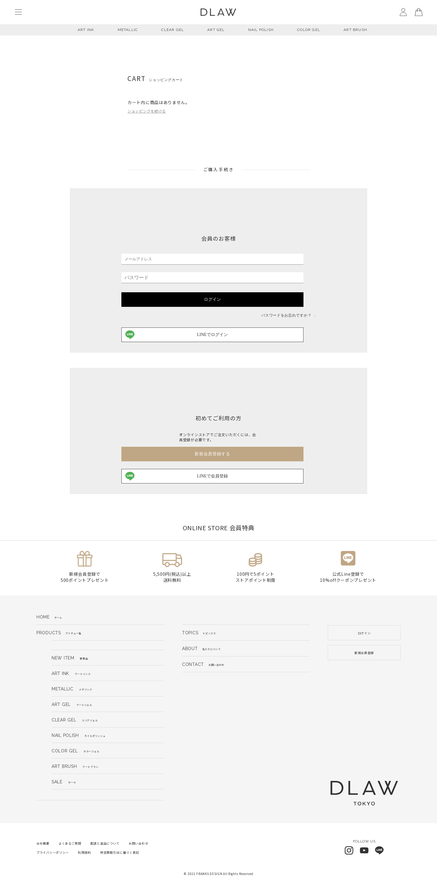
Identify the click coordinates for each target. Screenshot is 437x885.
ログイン (212, 299)
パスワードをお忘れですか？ (288, 315)
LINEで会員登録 (176, 476)
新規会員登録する (212, 454)
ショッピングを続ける (146, 111)
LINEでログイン (176, 334)
